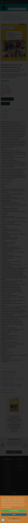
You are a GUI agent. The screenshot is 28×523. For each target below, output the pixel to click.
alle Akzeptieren (14, 511)
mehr (14, 514)
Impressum (9, 520)
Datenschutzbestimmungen (16, 520)
